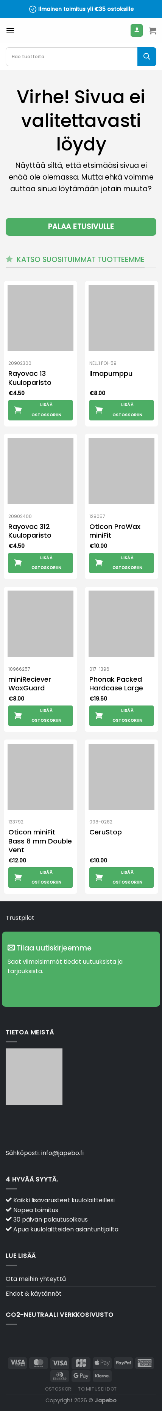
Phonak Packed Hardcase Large (116, 684)
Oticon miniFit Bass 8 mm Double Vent (40, 841)
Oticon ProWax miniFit (114, 531)
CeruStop (105, 832)
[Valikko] (10, 30)
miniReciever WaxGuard (29, 684)
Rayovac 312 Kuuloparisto (29, 531)
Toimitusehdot (97, 1389)
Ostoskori (59, 1389)
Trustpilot (20, 917)
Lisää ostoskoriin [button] (46, 409)
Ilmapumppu (110, 373)
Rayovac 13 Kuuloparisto (29, 378)
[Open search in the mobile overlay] (81, 56)
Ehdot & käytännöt (34, 1293)
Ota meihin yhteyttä (36, 1279)
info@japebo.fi (62, 1153)
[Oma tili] (137, 30)
